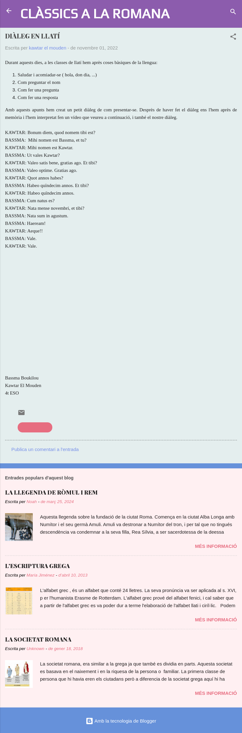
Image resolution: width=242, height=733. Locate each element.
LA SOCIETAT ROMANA (38, 639)
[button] (233, 38)
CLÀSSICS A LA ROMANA (95, 13)
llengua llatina (34, 427)
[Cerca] (233, 12)
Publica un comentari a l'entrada (45, 449)
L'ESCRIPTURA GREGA (37, 566)
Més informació (216, 546)
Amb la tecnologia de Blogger (121, 721)
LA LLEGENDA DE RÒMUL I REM (51, 492)
